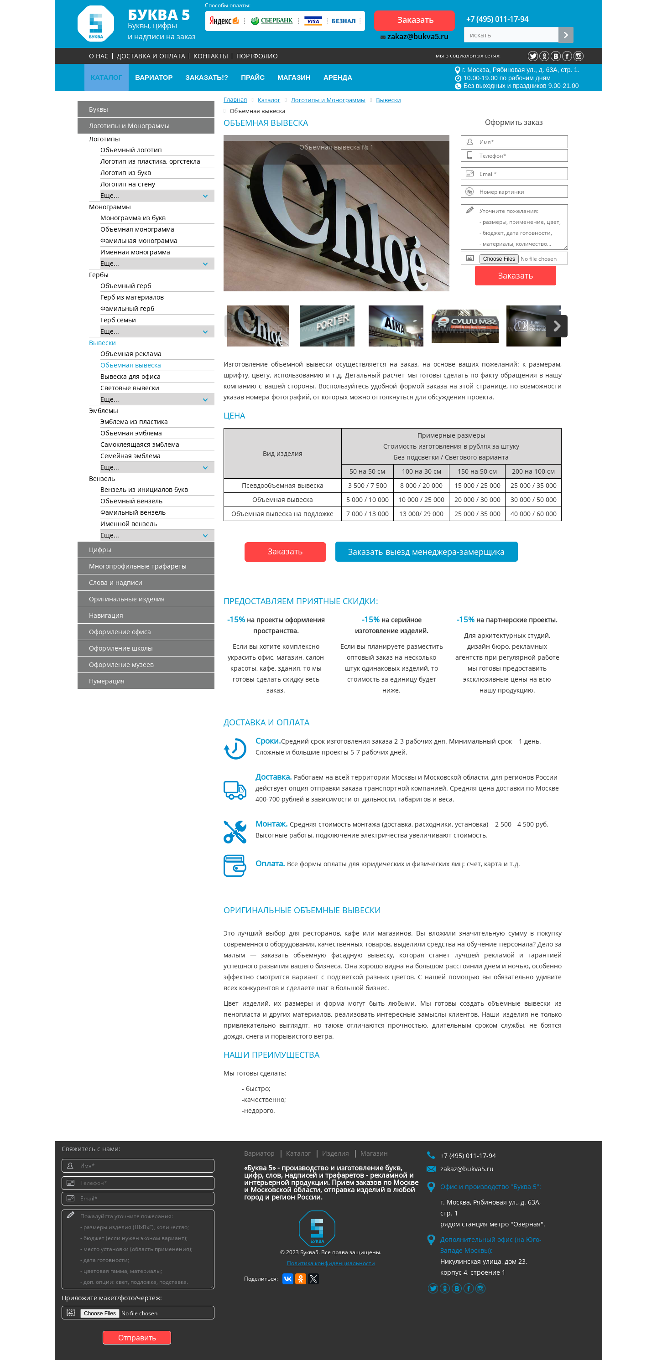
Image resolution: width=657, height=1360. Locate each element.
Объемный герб (125, 285)
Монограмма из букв (133, 217)
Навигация (106, 615)
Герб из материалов (132, 297)
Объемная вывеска (130, 365)
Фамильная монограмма (138, 240)
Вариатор (259, 1153)
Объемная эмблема (131, 433)
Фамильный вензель (133, 512)
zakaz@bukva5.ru (414, 36)
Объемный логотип (131, 149)
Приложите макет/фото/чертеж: (112, 1297)
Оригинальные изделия (127, 599)
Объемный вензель (131, 500)
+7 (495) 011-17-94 (497, 19)
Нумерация (107, 681)
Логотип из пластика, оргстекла (150, 161)
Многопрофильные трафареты (138, 566)
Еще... (154, 195)
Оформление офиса (120, 631)
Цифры (100, 549)
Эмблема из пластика (134, 421)
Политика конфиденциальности (331, 1263)
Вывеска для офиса (130, 376)
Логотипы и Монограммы (129, 125)
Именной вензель (128, 523)
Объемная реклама (131, 353)
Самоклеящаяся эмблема (139, 444)
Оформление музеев (121, 664)
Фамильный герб (127, 308)
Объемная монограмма (137, 229)
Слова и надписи (115, 582)
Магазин (374, 1153)
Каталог (298, 1153)
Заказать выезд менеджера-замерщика (426, 551)
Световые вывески (129, 387)
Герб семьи (118, 319)
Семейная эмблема (130, 455)
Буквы (98, 109)
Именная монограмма (135, 252)
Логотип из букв (125, 172)
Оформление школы (121, 648)
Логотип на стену (127, 184)
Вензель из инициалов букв (144, 489)
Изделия (335, 1153)
